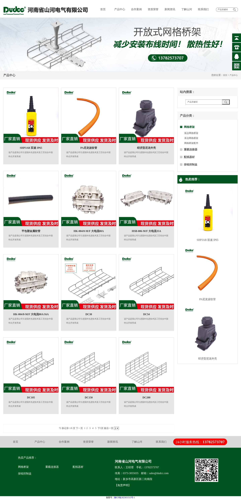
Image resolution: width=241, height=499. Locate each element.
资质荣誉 (153, 9)
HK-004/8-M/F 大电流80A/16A (31, 314)
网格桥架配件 (191, 143)
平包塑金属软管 (31, 231)
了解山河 (186, 9)
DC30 (88, 314)
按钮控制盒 (190, 164)
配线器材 (189, 157)
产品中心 (119, 9)
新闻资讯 (170, 9)
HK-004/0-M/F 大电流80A (89, 231)
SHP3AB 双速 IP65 (31, 147)
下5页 (100, 428)
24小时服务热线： (200, 442)
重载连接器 (190, 149)
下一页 (79, 428)
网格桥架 (189, 127)
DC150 (89, 397)
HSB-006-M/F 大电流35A (146, 231)
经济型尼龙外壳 (146, 147)
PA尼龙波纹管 (88, 147)
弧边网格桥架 (191, 133)
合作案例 (136, 9)
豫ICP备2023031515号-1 (124, 497)
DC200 (146, 397)
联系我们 (203, 9)
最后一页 (108, 428)
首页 (103, 9)
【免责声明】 (123, 485)
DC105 (31, 397)
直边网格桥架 (191, 138)
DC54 (146, 314)
